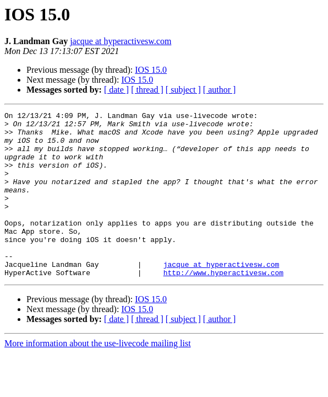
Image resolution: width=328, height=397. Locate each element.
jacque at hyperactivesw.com (120, 41)
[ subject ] (183, 89)
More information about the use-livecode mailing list (97, 376)
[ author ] (219, 89)
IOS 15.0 (151, 69)
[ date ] (116, 89)
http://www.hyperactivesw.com (223, 305)
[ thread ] (147, 89)
